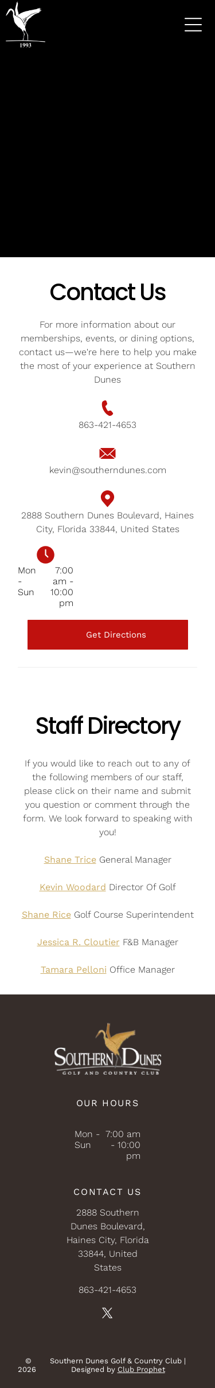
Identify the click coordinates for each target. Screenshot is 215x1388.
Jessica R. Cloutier (78, 942)
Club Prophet (141, 1369)
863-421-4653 (107, 424)
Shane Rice (46, 914)
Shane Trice (70, 859)
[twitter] (108, 1315)
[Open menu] (193, 24)
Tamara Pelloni (74, 969)
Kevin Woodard (73, 887)
